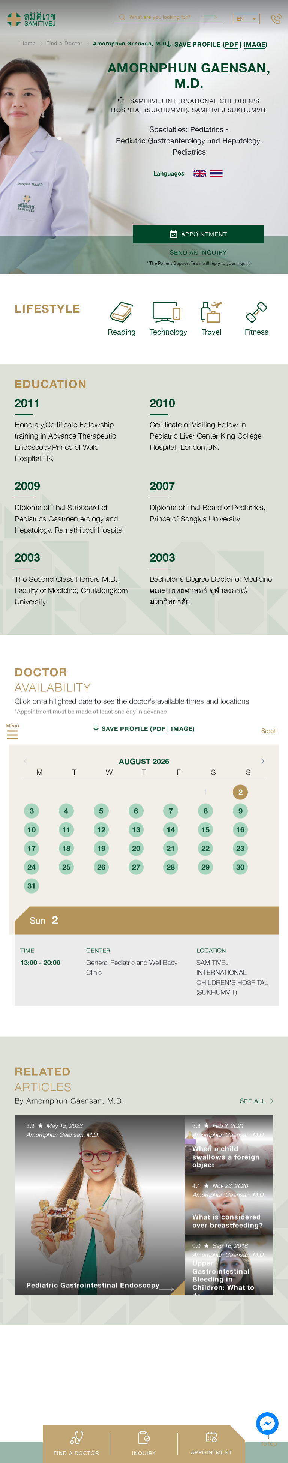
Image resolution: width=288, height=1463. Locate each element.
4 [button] (66, 836)
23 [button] (240, 874)
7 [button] (171, 836)
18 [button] (66, 874)
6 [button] (136, 836)
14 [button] (170, 855)
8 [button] (206, 836)
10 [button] (31, 855)
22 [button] (205, 874)
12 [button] (101, 855)
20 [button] (136, 874)
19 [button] (101, 874)
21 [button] (170, 874)
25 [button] (66, 892)
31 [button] (31, 911)
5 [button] (101, 836)
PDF (231, 44)
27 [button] (136, 892)
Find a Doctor (64, 43)
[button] (262, 786)
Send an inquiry (198, 252)
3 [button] (32, 836)
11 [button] (66, 855)
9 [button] (240, 836)
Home (28, 43)
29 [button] (205, 892)
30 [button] (240, 892)
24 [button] (31, 892)
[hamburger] (12, 736)
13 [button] (136, 855)
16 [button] (240, 855)
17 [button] (31, 874)
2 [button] (240, 817)
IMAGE (255, 44)
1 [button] (206, 817)
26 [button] (101, 892)
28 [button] (170, 892)
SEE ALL (253, 1127)
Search (209, 17)
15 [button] (205, 855)
